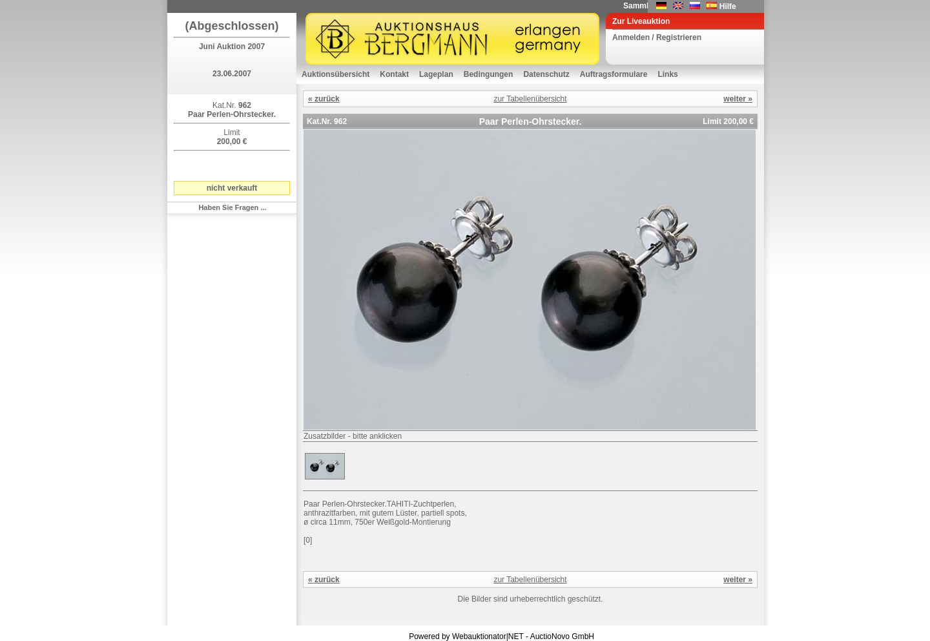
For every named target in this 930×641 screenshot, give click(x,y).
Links (667, 74)
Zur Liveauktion (641, 21)
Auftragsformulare (614, 74)
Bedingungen (488, 74)
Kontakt (394, 74)
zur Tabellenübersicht (529, 98)
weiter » (737, 98)
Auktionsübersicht (335, 74)
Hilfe (727, 6)
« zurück (324, 98)
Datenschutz (546, 74)
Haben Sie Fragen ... (232, 207)
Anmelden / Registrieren (656, 37)
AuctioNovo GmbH (562, 636)
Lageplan (436, 74)
